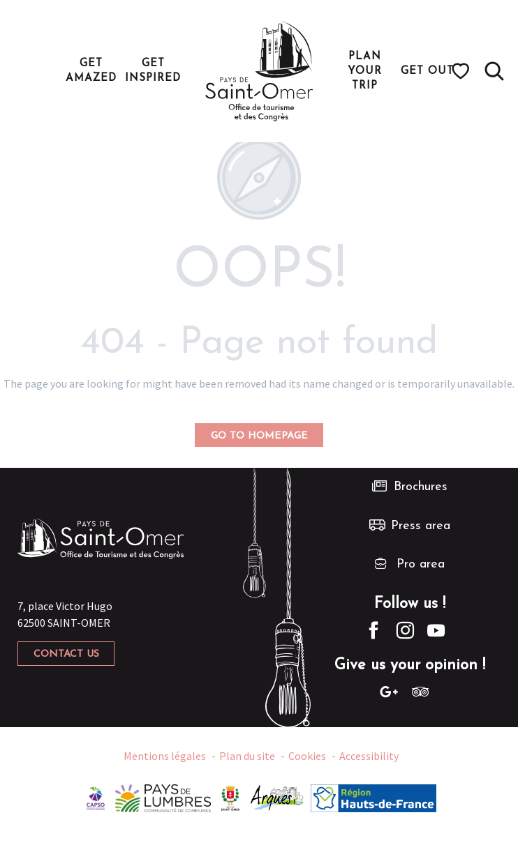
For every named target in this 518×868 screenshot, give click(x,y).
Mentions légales (165, 756)
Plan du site (247, 756)
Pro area (421, 564)
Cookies (307, 756)
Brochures (420, 487)
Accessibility (369, 756)
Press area (420, 526)
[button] (494, 71)
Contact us (66, 654)
